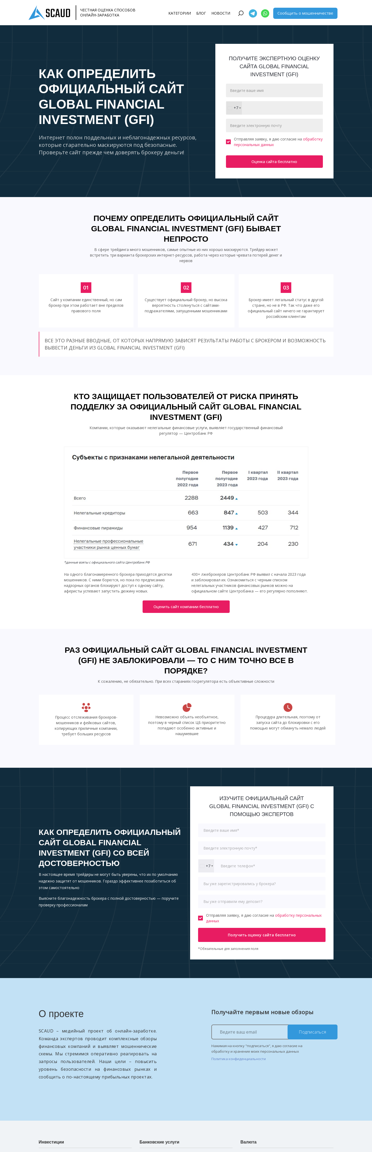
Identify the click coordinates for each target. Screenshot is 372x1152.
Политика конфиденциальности (238, 1058)
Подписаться (312, 1032)
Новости (220, 13)
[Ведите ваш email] (274, 1032)
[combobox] (234, 107)
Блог (201, 13)
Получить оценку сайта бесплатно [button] (262, 934)
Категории (179, 13)
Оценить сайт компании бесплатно (186, 606)
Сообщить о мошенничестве (305, 13)
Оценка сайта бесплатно (274, 161)
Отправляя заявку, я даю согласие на (274, 141)
